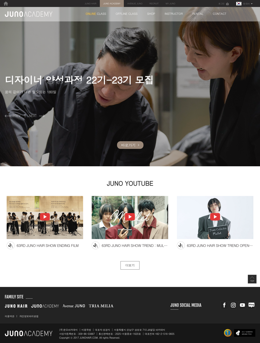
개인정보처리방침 (28, 316)
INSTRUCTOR (174, 13)
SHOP (151, 13)
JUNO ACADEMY (111, 3)
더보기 (130, 265)
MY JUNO (170, 3)
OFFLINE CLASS (127, 13)
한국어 (243, 3)
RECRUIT (154, 3)
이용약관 (9, 316)
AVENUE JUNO (134, 3)
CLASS (96, 13)
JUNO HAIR (90, 3)
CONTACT (219, 13)
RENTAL (197, 13)
